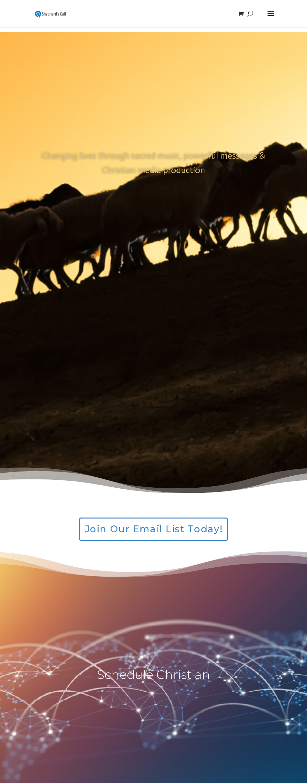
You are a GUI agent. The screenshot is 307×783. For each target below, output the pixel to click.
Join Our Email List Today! (153, 529)
